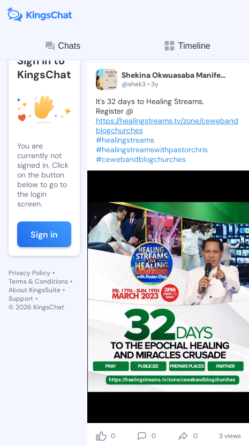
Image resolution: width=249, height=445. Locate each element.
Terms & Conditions (38, 281)
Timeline (186, 46)
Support (21, 298)
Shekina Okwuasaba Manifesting (174, 75)
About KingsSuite (35, 290)
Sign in (44, 234)
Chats (62, 46)
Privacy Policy (29, 273)
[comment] (142, 436)
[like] (101, 436)
